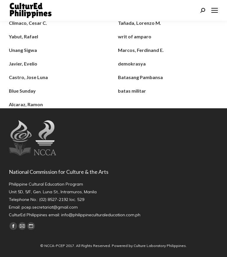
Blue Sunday (22, 91)
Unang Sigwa (23, 50)
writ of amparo (134, 36)
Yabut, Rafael (23, 36)
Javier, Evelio (23, 63)
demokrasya (132, 63)
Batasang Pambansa (140, 77)
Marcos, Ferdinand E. (141, 50)
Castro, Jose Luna (28, 77)
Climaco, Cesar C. (28, 23)
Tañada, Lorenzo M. (139, 23)
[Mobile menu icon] (214, 10)
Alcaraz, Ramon (26, 104)
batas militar (132, 91)
